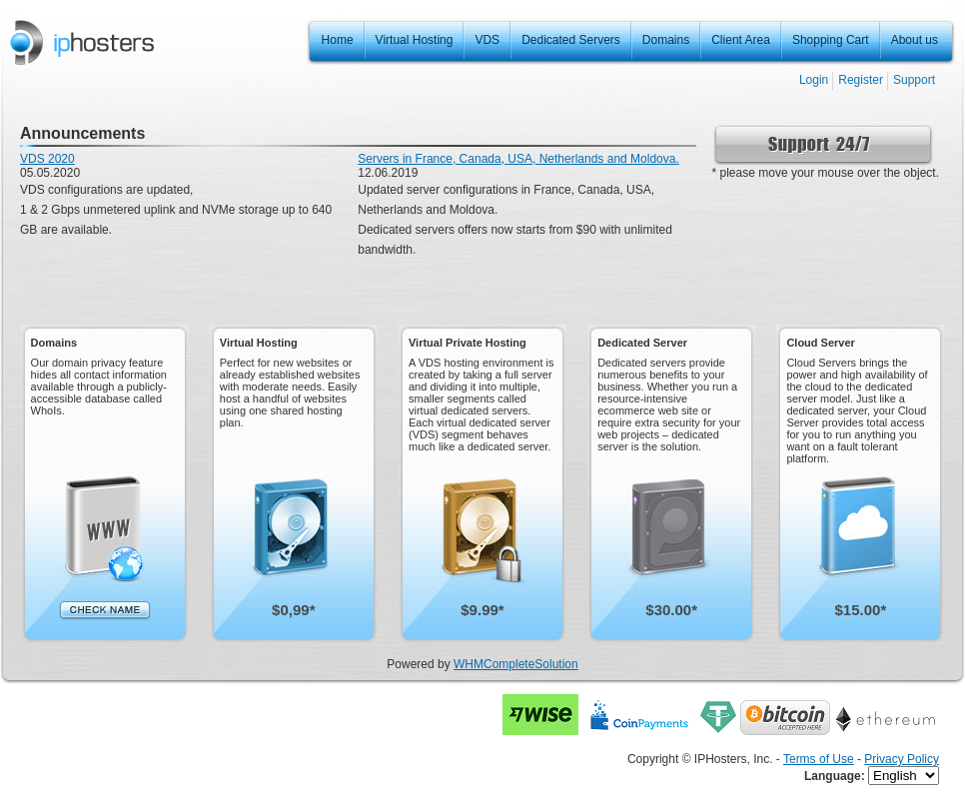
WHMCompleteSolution (516, 664)
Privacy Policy (901, 759)
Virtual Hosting (415, 40)
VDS (487, 40)
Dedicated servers (406, 230)
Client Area (740, 40)
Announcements (82, 133)
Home (338, 40)
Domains (665, 40)
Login (813, 80)
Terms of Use (818, 759)
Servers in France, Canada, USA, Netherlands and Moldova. (518, 159)
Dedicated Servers (570, 40)
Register (860, 80)
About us (914, 40)
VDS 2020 (47, 159)
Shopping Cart (830, 40)
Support (914, 80)
